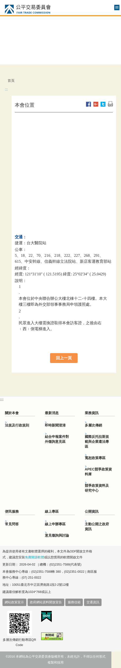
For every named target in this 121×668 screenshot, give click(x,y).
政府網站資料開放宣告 (46, 602)
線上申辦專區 (55, 524)
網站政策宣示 (14, 602)
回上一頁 (64, 358)
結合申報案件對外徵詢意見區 (57, 439)
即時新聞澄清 (55, 425)
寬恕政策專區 (95, 458)
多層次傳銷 (93, 425)
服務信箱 (74, 602)
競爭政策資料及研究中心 (97, 488)
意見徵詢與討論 (57, 535)
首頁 (11, 80)
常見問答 (12, 524)
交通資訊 (92, 602)
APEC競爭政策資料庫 (98, 471)
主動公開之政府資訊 (97, 526)
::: (6, 89)
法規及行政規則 (17, 425)
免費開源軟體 (34, 557)
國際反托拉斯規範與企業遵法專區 (97, 441)
